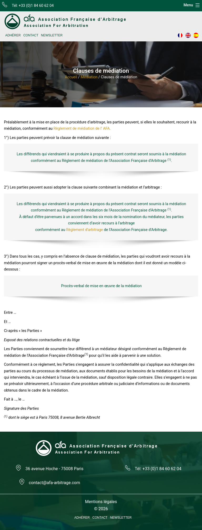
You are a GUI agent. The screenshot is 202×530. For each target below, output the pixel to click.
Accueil (71, 77)
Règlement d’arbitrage (84, 230)
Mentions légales (101, 501)
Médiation (88, 77)
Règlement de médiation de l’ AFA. (82, 128)
